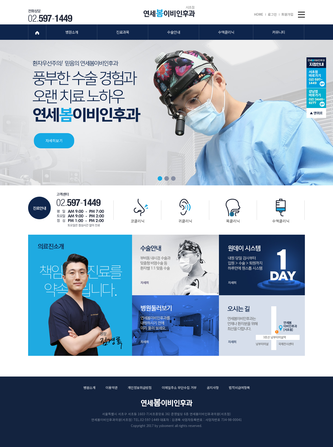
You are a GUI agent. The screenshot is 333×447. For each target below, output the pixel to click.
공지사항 (213, 387)
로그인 (273, 14)
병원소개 (89, 387)
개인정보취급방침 (140, 387)
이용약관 (112, 387)
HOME (259, 14)
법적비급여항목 (239, 387)
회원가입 (287, 14)
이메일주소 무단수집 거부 (179, 387)
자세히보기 (54, 140)
